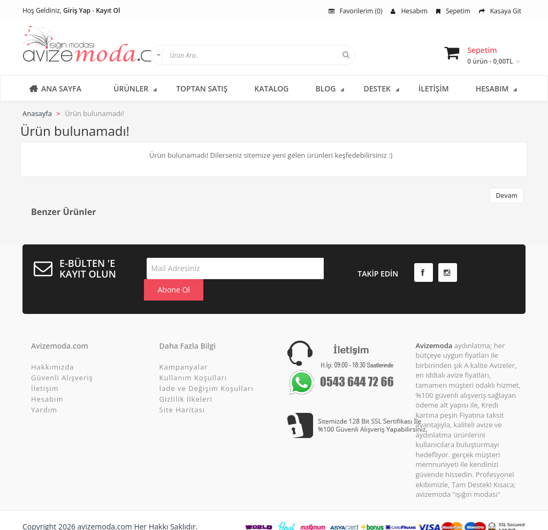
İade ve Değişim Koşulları (206, 369)
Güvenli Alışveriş (62, 359)
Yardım (44, 391)
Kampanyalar (183, 348)
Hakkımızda (52, 348)
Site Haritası (182, 391)
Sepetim (453, 11)
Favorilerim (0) (356, 11)
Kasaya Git (500, 11)
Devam (506, 195)
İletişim (45, 369)
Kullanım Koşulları (193, 359)
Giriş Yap (76, 10)
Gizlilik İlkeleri (185, 380)
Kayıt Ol (108, 10)
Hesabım (409, 11)
